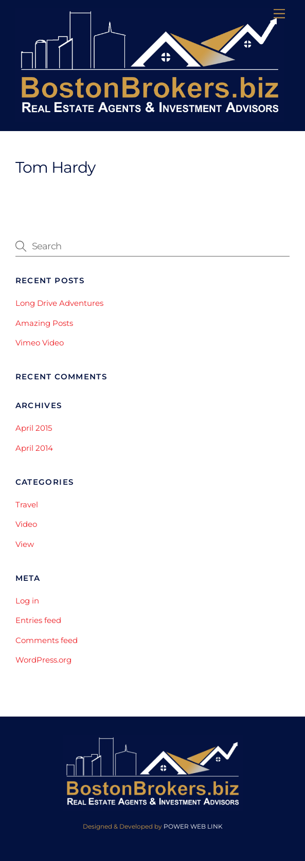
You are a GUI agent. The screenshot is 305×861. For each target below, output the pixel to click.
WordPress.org (43, 660)
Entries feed (38, 620)
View (24, 544)
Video (26, 524)
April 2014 (34, 448)
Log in (27, 601)
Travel (26, 504)
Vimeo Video (39, 342)
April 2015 (33, 428)
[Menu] (279, 14)
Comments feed (46, 640)
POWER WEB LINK (193, 826)
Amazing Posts (44, 323)
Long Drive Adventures (59, 303)
